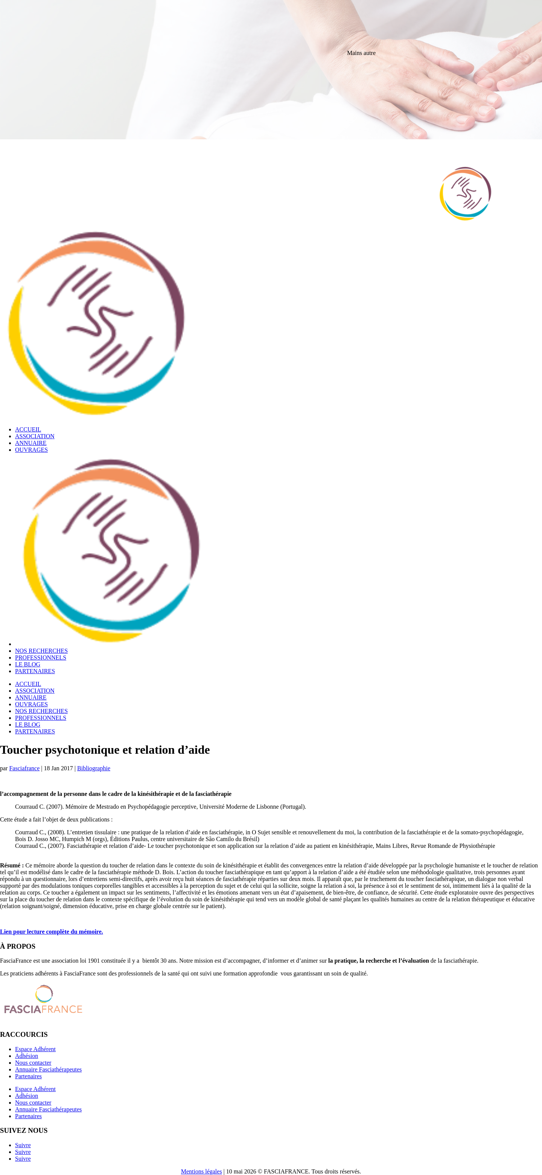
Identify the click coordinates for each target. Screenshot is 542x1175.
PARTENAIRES (35, 671)
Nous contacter (33, 1062)
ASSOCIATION (35, 436)
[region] (271, 113)
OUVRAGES (31, 450)
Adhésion (26, 1056)
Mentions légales (201, 1171)
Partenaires (28, 1076)
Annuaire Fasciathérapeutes (48, 1069)
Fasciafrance (24, 768)
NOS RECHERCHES (41, 651)
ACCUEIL (28, 429)
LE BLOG (27, 664)
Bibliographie (93, 768)
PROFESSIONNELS (40, 657)
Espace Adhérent (35, 1049)
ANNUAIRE (31, 443)
